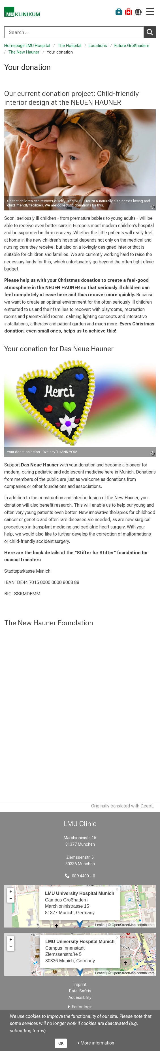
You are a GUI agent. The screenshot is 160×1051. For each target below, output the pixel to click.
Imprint (80, 984)
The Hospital (69, 45)
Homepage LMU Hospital (27, 45)
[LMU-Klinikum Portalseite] (24, 13)
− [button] (10, 899)
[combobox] (80, 32)
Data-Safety (80, 991)
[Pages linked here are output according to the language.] (138, 12)
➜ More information (95, 1043)
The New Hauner (23, 52)
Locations (98, 45)
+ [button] (10, 891)
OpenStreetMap (124, 925)
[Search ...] (74, 32)
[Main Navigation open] (150, 12)
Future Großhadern (131, 45)
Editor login (82, 1007)
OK (60, 1043)
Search (151, 32)
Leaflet (100, 925)
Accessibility (80, 997)
